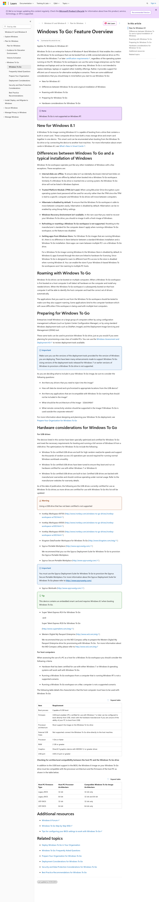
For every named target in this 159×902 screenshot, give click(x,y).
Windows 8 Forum (50, 820)
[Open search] (147, 3)
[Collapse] (30, 21)
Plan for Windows (76, 23)
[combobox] (17, 27)
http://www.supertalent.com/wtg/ (56, 628)
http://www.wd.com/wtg (86, 634)
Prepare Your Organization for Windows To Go (57, 420)
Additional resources (137, 51)
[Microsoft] (4, 3)
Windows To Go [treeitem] (15, 67)
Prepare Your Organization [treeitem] (19, 76)
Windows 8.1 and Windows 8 (55, 23)
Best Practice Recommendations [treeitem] (16, 94)
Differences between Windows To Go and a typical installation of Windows (141, 33)
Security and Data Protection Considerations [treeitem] (20, 86)
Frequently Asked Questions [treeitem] (19, 71)
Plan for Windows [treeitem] (13, 45)
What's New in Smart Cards (71, 146)
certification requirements (77, 58)
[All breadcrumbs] (39, 23)
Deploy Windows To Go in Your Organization (61, 845)
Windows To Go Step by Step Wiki (56, 825)
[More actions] (120, 23)
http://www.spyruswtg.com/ (78, 546)
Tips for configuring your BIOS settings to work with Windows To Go (71, 831)
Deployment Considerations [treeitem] (19, 80)
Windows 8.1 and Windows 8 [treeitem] (16, 32)
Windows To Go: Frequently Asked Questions (61, 850)
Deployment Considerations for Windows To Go (62, 861)
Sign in (153, 3)
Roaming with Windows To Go (140, 39)
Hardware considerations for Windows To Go (140, 46)
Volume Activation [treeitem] (14, 58)
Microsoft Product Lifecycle (71, 11)
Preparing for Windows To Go (140, 42)
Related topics (134, 54)
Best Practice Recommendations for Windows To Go (64, 872)
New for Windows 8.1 (137, 28)
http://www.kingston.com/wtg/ (102, 540)
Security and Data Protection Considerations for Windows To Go (69, 867)
